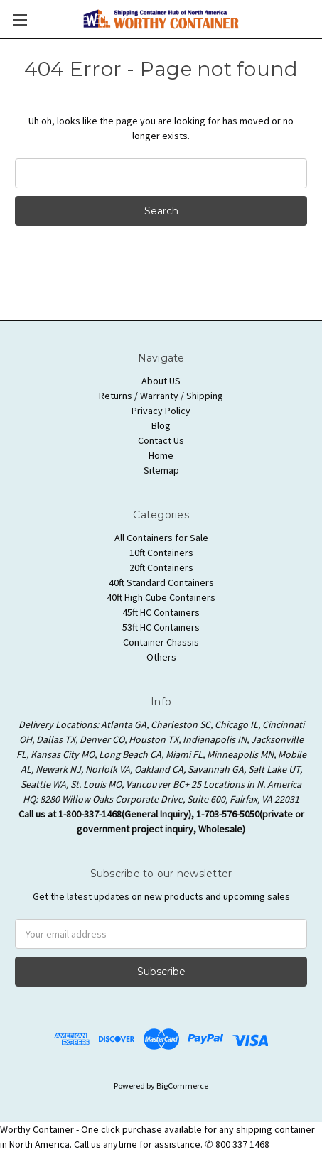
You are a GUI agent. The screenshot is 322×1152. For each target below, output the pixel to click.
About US (161, 380)
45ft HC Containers (161, 612)
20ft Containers (161, 567)
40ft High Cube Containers (161, 597)
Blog (161, 425)
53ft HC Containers (161, 627)
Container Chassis (161, 642)
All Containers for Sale (161, 537)
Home (161, 455)
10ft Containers (161, 552)
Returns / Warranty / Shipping (161, 395)
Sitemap (161, 470)
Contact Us (161, 440)
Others (161, 657)
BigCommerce (182, 1085)
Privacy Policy (161, 410)
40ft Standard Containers (161, 582)
